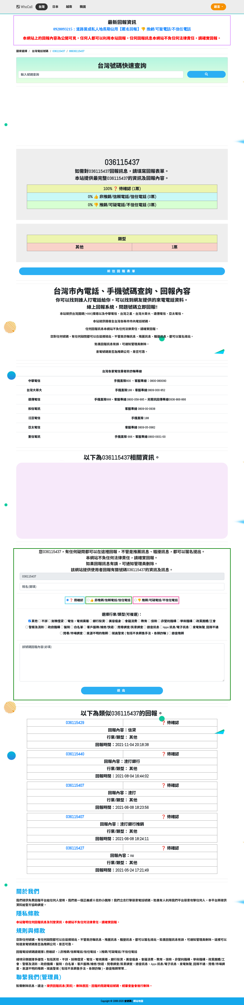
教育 (142, 621)
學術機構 (184, 621)
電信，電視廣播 (76, 621)
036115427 (75, 848)
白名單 (77, 627)
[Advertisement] (122, 116)
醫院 (65, 627)
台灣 (42, 7)
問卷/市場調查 (71, 633)
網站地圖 (138, 1001)
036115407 (75, 785)
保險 (152, 621)
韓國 (83, 7)
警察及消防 (35, 627)
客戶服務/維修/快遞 (99, 627)
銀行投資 (97, 621)
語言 (217, 7)
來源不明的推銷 (95, 633)
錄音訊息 (151, 627)
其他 (33, 621)
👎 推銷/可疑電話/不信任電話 (156, 600)
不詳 (43, 621)
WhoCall (24, 6)
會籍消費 (129, 621)
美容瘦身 (113, 621)
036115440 (75, 754)
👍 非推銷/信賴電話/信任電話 (109, 600)
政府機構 (52, 627)
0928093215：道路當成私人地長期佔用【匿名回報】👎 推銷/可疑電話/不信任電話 (122, 29)
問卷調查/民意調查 (128, 627)
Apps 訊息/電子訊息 (174, 627)
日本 (55, 7)
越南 (69, 7)
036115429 (75, 722)
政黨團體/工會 (204, 621)
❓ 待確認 (74, 600)
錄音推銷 (176, 633)
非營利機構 (167, 621)
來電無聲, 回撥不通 (203, 627)
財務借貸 (56, 621)
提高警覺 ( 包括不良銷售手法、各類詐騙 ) (138, 633)
